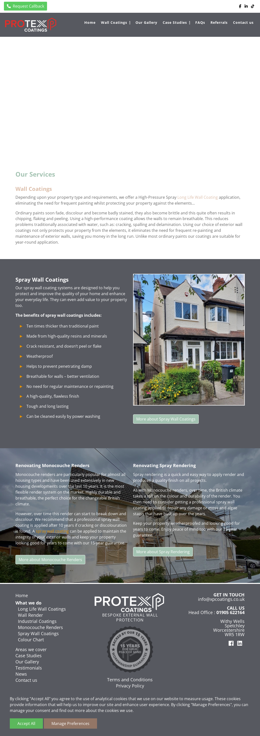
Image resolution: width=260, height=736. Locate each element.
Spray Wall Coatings (38, 633)
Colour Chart (31, 640)
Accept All (26, 723)
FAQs (200, 22)
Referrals (219, 22)
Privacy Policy (130, 686)
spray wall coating (52, 532)
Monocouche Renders (40, 627)
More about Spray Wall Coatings (166, 419)
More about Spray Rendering (163, 552)
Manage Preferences (70, 723)
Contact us (243, 22)
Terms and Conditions (130, 680)
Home (90, 22)
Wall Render (30, 615)
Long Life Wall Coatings (42, 609)
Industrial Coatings (37, 621)
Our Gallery (146, 22)
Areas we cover (31, 649)
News (21, 674)
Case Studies (175, 22)
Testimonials (28, 668)
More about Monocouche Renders (50, 560)
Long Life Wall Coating (197, 197)
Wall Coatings (114, 22)
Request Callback (25, 6)
